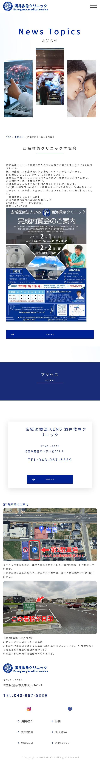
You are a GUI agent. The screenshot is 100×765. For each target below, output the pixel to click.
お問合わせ (50, 482)
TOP (8, 137)
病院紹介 (29, 724)
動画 (60, 724)
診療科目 (29, 745)
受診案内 (29, 734)
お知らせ (19, 137)
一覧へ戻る (50, 334)
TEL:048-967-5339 (50, 462)
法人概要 (63, 734)
